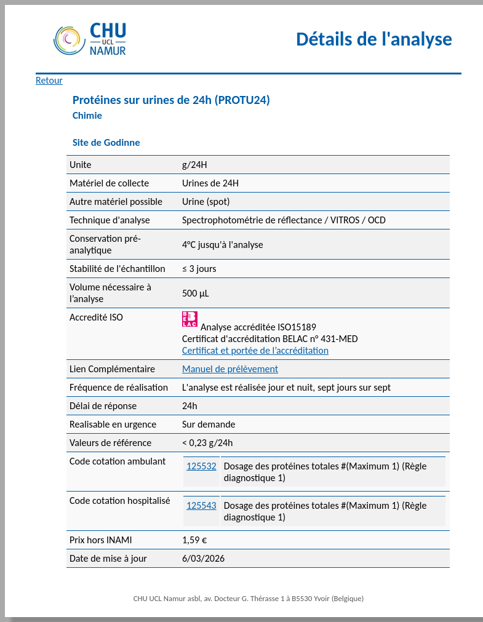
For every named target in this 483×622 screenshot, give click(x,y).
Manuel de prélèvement (230, 369)
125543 (201, 505)
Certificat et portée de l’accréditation (255, 350)
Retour (49, 80)
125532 (201, 466)
